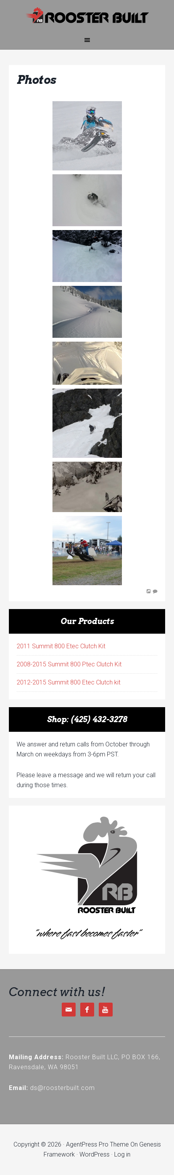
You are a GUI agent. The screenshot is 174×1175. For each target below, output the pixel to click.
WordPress (94, 1154)
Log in (122, 1154)
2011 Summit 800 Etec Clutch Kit (61, 646)
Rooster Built (87, 15)
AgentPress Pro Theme (97, 1144)
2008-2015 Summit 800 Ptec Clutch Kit (69, 664)
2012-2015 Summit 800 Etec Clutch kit (68, 682)
